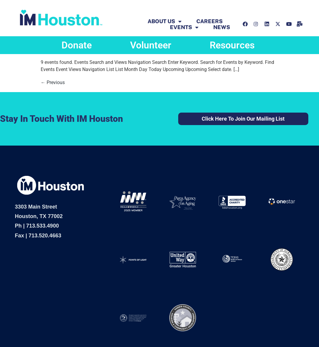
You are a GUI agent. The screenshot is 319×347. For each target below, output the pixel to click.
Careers (209, 21)
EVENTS (184, 27)
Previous (53, 82)
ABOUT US (164, 21)
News (221, 27)
